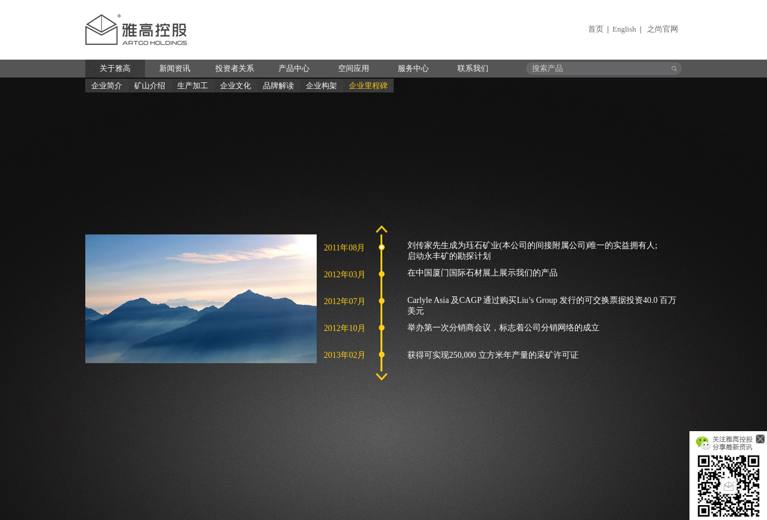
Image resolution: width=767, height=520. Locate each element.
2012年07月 (345, 301)
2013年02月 (345, 355)
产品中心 (294, 68)
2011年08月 (344, 247)
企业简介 (106, 85)
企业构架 (321, 85)
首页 (596, 28)
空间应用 (353, 68)
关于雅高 (115, 68)
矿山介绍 (149, 85)
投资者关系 (234, 68)
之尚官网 (662, 28)
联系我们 (472, 68)
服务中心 (413, 68)
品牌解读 (278, 85)
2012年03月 (345, 274)
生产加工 (192, 85)
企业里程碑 (368, 85)
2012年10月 (345, 328)
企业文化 (235, 85)
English (624, 28)
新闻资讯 (174, 68)
